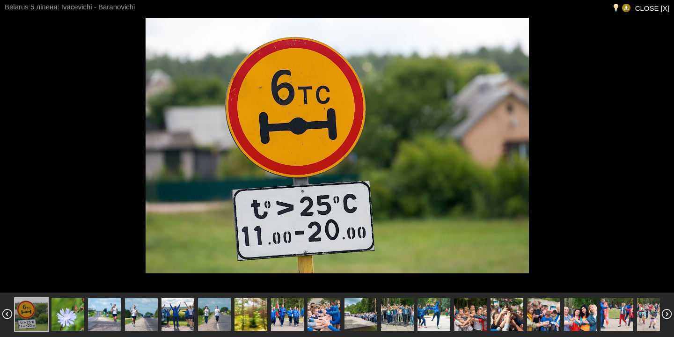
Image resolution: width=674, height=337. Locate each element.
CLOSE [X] (652, 8)
